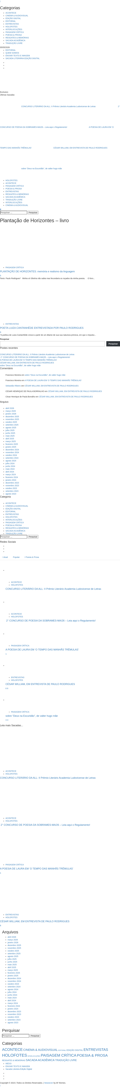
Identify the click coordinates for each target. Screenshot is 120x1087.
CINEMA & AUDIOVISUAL (17, 15)
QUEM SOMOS (12, 53)
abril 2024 (10, 472)
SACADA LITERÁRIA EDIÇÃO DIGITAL (23, 58)
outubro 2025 (11, 422)
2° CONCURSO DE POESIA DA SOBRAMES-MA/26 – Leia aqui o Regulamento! (35, 357)
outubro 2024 (11, 455)
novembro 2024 (12, 452)
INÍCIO (8, 1063)
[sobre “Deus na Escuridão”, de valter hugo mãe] (16, 700)
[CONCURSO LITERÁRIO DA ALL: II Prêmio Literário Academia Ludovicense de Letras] (16, 570)
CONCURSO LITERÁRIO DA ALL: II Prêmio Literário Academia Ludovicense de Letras (48, 106)
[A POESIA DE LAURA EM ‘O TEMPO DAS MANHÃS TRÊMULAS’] (16, 634)
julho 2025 (10, 430)
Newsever (48, 1083)
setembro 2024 (12, 458)
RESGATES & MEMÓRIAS (17, 38)
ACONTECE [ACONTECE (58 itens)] (12, 1050)
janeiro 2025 (11, 447)
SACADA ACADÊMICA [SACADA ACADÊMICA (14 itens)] (40, 1060)
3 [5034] (6, 720)
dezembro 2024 (12, 450)
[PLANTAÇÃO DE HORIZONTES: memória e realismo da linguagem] (13, 245)
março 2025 (11, 441)
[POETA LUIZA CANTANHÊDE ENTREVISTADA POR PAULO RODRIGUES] (13, 302)
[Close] (0, 1)
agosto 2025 (11, 427)
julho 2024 (10, 463)
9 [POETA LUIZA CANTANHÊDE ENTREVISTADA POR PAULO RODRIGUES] (0, 332)
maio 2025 (10, 436)
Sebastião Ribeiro (13, 386)
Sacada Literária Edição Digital (19, 1069)
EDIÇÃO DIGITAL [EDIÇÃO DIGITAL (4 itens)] (75, 1050)
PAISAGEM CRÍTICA (15, 32)
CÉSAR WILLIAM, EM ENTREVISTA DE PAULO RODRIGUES (69, 148)
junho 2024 (10, 466)
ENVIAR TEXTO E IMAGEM (18, 56)
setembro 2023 (12, 491)
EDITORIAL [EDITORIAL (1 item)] (62, 1050)
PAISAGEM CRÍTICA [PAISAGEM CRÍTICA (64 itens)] (58, 1055)
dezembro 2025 (12, 416)
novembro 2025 (12, 419)
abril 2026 (10, 408)
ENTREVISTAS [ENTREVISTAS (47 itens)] (96, 1050)
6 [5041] (6, 688)
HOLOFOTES (11, 27)
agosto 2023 (11, 494)
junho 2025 (10, 433)
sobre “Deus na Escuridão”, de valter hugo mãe (31, 168)
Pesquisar (4, 339)
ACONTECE (11, 13)
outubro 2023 (11, 488)
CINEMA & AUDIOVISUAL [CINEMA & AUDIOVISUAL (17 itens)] (40, 1050)
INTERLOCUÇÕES (14, 29)
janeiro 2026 (11, 414)
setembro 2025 (12, 425)
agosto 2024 (11, 461)
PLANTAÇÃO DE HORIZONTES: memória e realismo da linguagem (37, 271)
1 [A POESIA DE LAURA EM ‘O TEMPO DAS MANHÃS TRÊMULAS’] (6, 654)
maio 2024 (10, 469)
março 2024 (11, 474)
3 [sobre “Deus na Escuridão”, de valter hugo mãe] (7, 720)
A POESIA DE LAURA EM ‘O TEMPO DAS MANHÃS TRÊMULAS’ (28, 360)
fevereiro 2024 (12, 477)
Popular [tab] (16, 557)
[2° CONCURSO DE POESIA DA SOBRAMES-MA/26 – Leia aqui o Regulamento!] (16, 602)
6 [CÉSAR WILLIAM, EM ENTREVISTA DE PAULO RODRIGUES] (7, 688)
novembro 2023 (12, 485)
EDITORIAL (11, 21)
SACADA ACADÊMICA (15, 40)
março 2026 (11, 411)
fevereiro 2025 (12, 444)
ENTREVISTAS (12, 24)
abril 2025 (10, 439)
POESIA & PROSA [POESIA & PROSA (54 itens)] (92, 1055)
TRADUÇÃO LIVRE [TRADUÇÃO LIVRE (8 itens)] (66, 1060)
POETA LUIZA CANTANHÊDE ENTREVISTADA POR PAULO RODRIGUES (42, 328)
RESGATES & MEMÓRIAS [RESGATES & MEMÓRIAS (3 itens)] (13, 1060)
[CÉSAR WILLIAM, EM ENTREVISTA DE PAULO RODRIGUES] (16, 665)
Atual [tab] (5, 557)
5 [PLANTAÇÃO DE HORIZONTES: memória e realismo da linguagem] (0, 276)
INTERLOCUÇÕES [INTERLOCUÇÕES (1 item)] (34, 1056)
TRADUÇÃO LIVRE (14, 43)
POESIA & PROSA (14, 35)
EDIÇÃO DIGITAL (13, 18)
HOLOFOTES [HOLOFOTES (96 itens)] (14, 1055)
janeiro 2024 (11, 480)
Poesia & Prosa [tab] (31, 557)
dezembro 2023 (12, 483)
